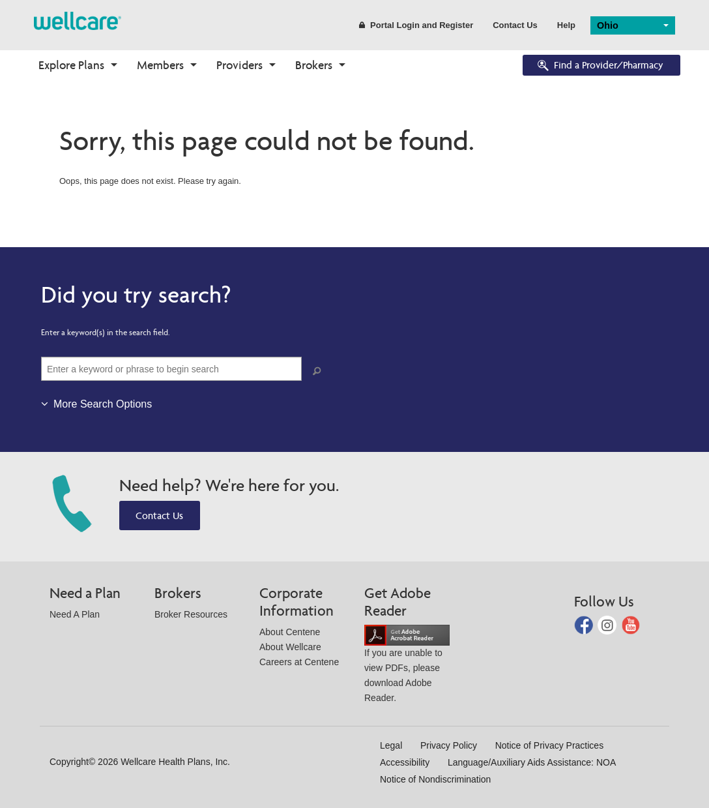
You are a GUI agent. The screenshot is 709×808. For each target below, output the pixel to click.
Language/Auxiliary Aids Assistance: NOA (532, 762)
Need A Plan (75, 614)
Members (160, 64)
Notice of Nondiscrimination (435, 779)
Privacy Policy (448, 745)
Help (566, 25)
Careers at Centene (299, 662)
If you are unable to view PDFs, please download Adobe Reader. (407, 666)
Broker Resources (190, 614)
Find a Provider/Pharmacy (599, 66)
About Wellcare (290, 647)
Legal (391, 745)
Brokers (313, 64)
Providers (239, 64)
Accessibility (404, 762)
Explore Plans (71, 64)
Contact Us (515, 25)
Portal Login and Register (416, 25)
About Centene (289, 632)
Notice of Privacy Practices (549, 745)
